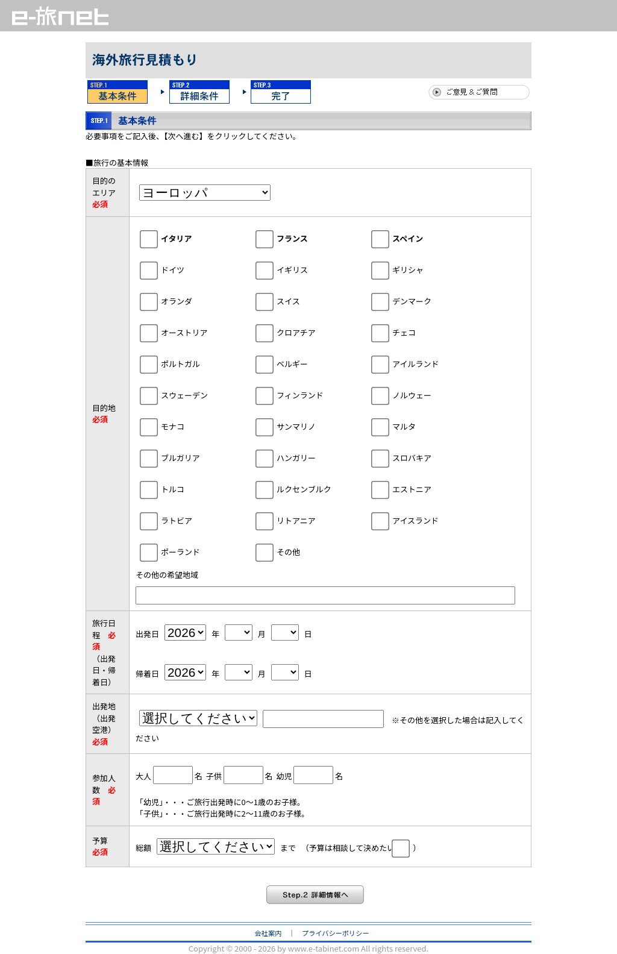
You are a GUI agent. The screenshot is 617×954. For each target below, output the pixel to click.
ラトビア (184, 520)
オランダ (184, 300)
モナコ (180, 425)
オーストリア (192, 331)
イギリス (300, 269)
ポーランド (188, 551)
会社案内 (268, 933)
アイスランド (423, 520)
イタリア (184, 237)
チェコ (411, 331)
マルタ (411, 425)
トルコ (180, 488)
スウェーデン (192, 394)
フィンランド (308, 394)
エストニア (419, 488)
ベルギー (300, 363)
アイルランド (423, 363)
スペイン (415, 237)
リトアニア (304, 520)
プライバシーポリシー (335, 933)
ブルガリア (188, 457)
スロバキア (419, 457)
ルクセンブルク (312, 488)
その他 (296, 551)
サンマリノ (304, 425)
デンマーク (419, 300)
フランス (300, 237)
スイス (296, 300)
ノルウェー (419, 394)
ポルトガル (188, 363)
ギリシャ (415, 269)
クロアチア (304, 331)
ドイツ (180, 269)
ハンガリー (304, 457)
